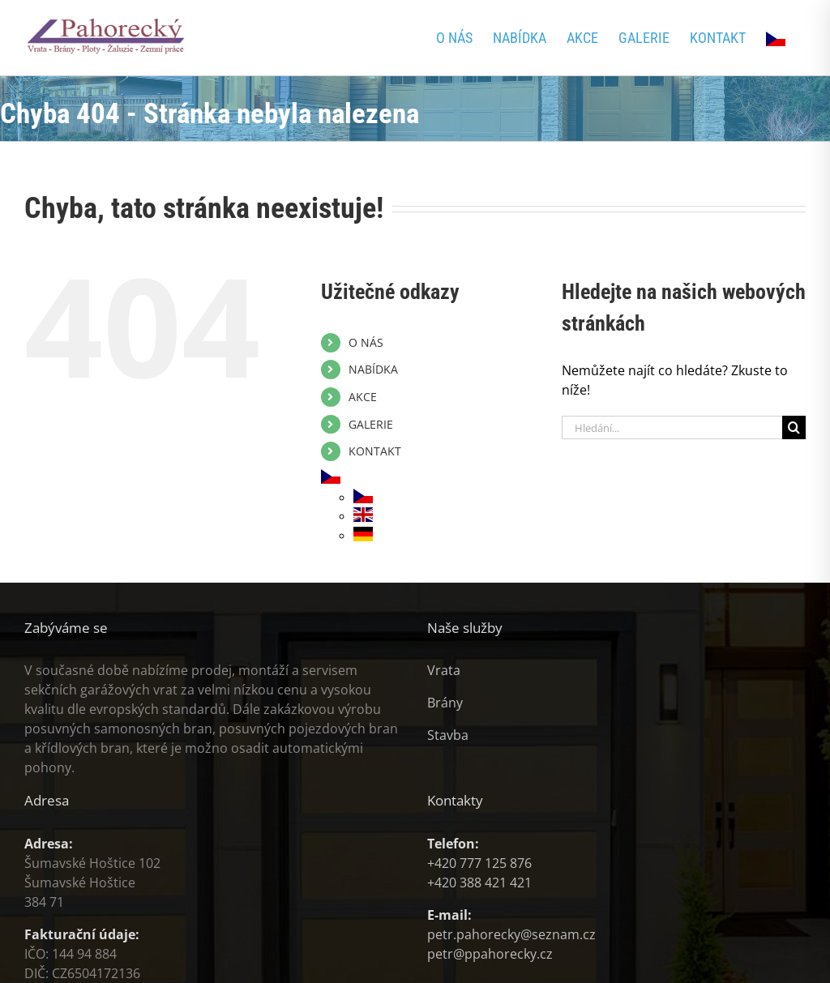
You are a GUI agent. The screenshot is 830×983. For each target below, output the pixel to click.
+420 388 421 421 (479, 882)
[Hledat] (794, 427)
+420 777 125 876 (479, 863)
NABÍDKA (373, 369)
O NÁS (366, 342)
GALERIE (371, 424)
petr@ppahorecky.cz (490, 954)
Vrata (443, 670)
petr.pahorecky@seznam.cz (511, 934)
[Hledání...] (672, 427)
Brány (445, 703)
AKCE (363, 396)
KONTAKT (375, 451)
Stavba (447, 735)
